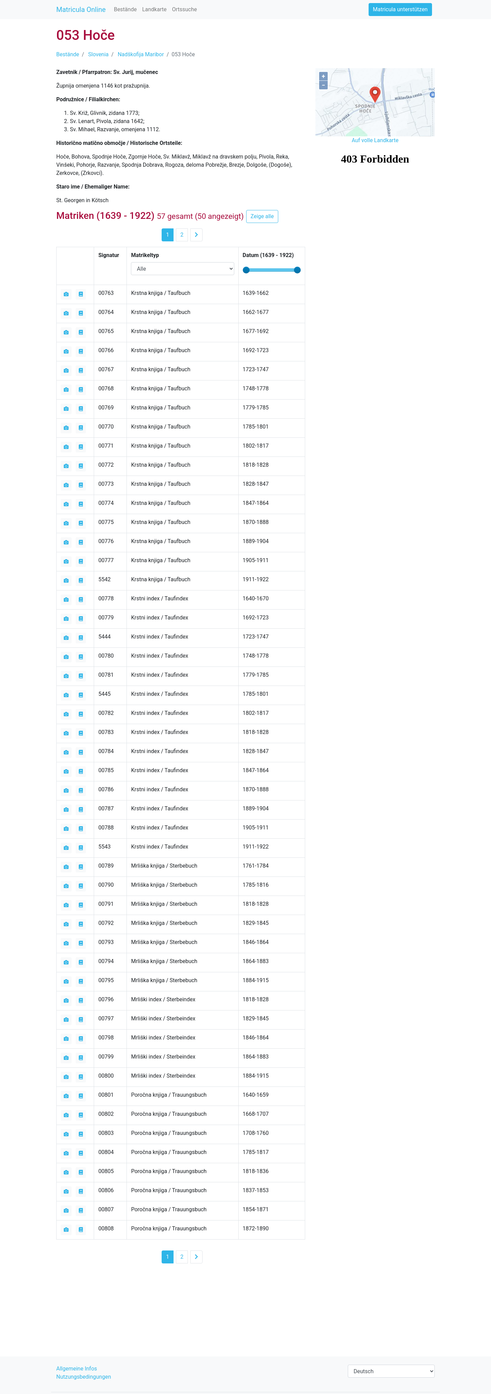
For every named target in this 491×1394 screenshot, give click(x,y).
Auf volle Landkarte (375, 140)
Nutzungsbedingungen (83, 1377)
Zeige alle (262, 216)
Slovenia (98, 54)
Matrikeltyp (145, 255)
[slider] (246, 270)
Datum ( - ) (268, 255)
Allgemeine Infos (76, 1368)
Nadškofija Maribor (141, 54)
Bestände (125, 9)
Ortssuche (184, 9)
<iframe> (375, 184)
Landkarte (154, 9)
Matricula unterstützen (400, 9)
